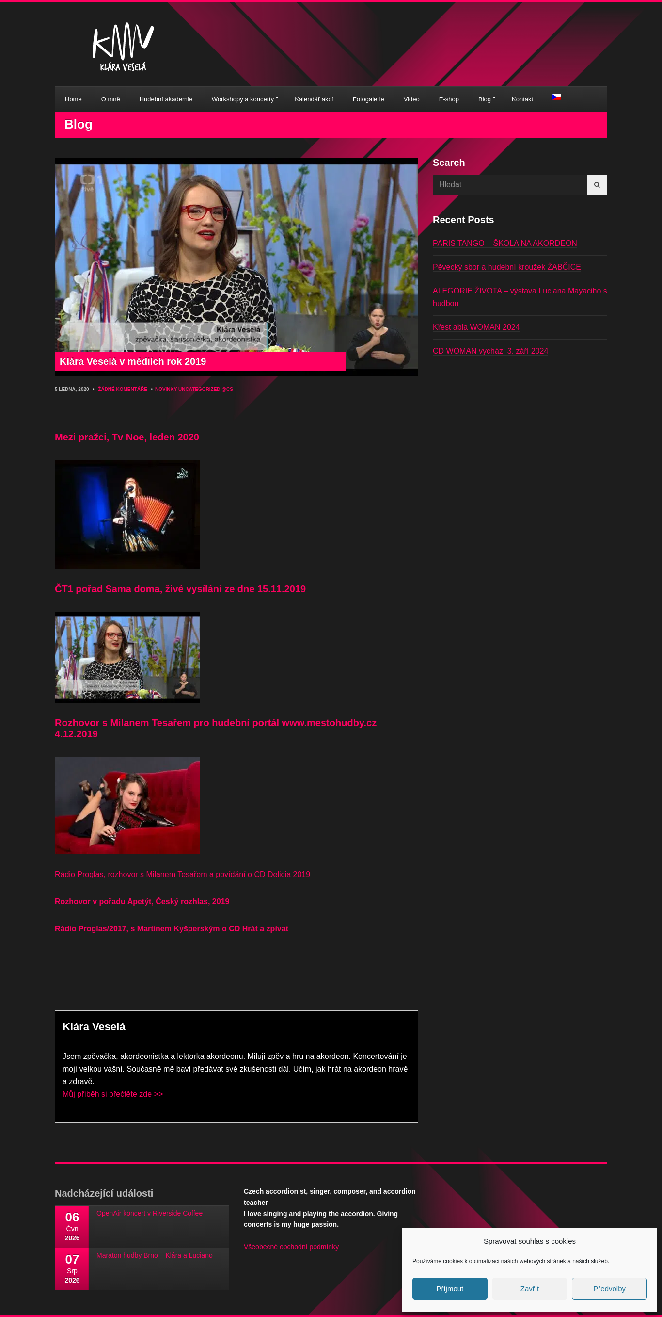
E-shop (449, 99)
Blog (484, 99)
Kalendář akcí (314, 99)
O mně (110, 99)
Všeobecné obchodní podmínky (291, 1247)
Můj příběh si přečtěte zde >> (113, 1094)
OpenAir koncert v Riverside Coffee (149, 1213)
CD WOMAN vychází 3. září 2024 (490, 351)
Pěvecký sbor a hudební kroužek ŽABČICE (507, 267)
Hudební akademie (166, 99)
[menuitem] (557, 97)
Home (73, 99)
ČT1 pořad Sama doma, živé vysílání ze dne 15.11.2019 (180, 589)
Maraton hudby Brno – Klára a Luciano (154, 1255)
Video (412, 99)
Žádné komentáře (122, 389)
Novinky (166, 389)
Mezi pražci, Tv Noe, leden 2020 (127, 437)
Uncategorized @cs (205, 389)
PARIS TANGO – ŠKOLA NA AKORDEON (505, 243)
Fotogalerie (368, 99)
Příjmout (449, 1288)
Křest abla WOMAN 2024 (476, 327)
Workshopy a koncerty (243, 99)
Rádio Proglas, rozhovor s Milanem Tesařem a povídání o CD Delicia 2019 (182, 874)
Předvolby (609, 1288)
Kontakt (522, 99)
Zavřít (529, 1288)
